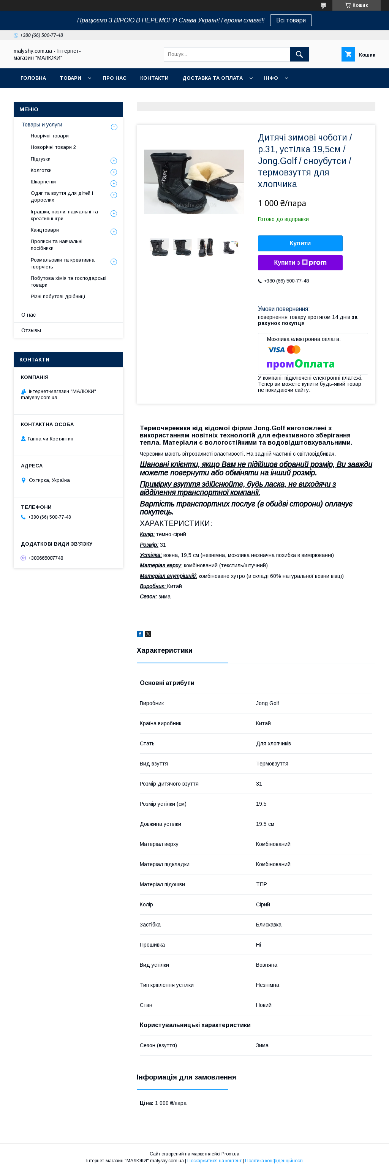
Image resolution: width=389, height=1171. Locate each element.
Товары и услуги (41, 125)
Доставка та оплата (212, 78)
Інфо (271, 78)
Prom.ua (230, 1154)
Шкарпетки (43, 182)
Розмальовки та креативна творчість (63, 263)
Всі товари (291, 20)
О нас (28, 315)
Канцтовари (45, 230)
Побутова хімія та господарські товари (68, 281)
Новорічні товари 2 (53, 147)
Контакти (154, 78)
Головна (33, 78)
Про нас (115, 78)
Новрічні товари (50, 136)
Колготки (41, 170)
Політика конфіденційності (274, 1160)
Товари (70, 78)
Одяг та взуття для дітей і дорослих (62, 196)
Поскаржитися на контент (214, 1160)
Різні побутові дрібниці (58, 296)
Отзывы (31, 330)
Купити (300, 243)
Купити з (300, 262)
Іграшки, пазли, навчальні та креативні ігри (64, 215)
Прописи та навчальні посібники (56, 244)
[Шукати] (299, 54)
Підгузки (41, 159)
